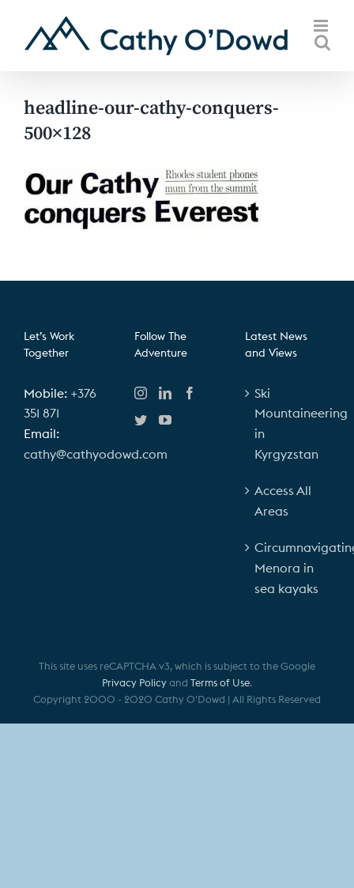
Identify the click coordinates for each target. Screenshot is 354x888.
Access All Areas (282, 500)
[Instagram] (140, 393)
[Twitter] (140, 420)
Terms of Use (220, 682)
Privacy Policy (134, 682)
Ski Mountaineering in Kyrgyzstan (288, 423)
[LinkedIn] (165, 393)
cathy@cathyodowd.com (96, 454)
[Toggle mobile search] (322, 42)
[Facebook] (189, 393)
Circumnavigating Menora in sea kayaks (288, 567)
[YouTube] (165, 420)
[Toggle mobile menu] (322, 25)
